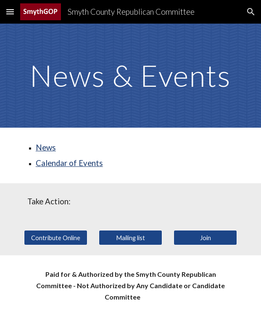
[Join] (205, 237)
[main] (130, 75)
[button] (10, 11)
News (46, 147)
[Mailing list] (130, 237)
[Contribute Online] (55, 237)
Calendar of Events (69, 163)
